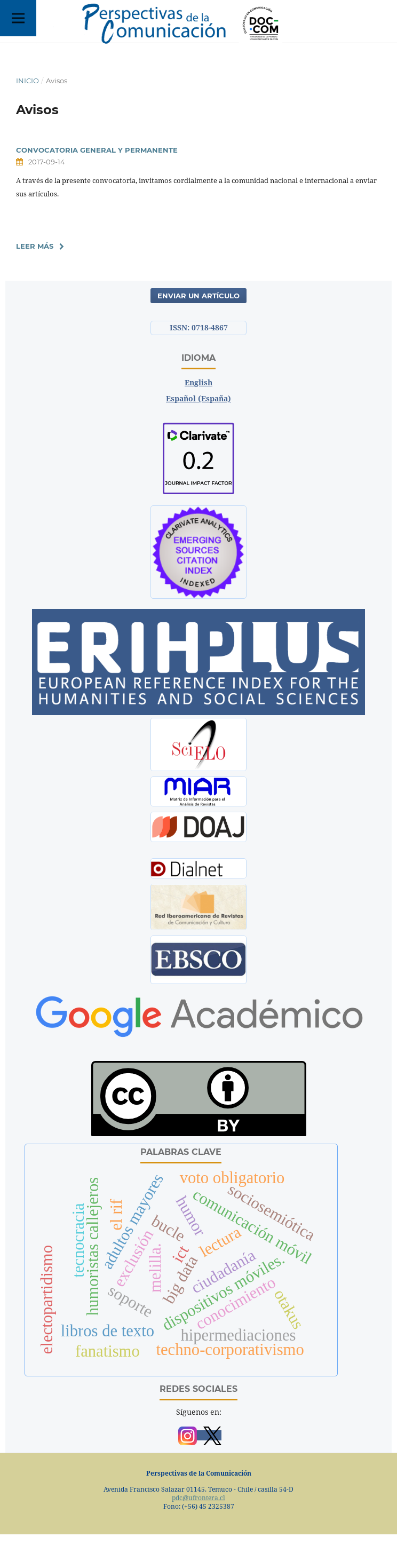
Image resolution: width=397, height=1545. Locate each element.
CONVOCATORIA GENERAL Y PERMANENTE (97, 150)
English (198, 382)
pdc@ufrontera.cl (198, 1497)
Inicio (27, 80)
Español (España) (198, 398)
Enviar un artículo (198, 295)
